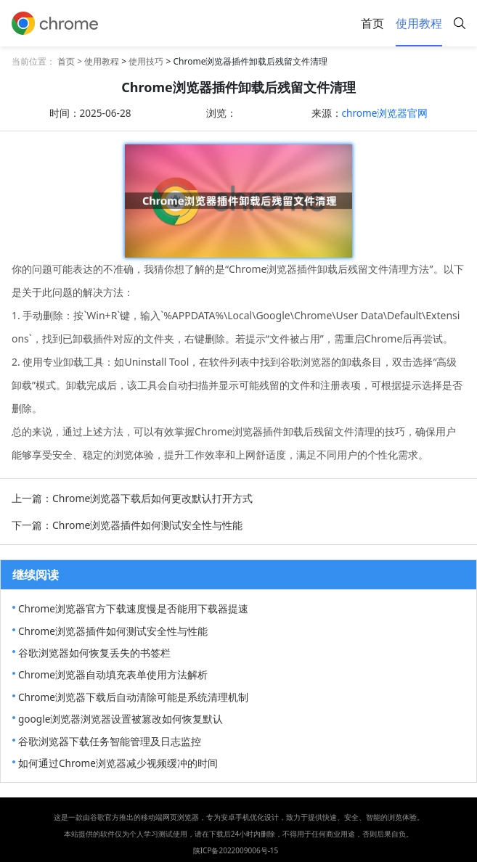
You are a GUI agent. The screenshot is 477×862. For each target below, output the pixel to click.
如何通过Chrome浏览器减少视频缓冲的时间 (118, 763)
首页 (372, 23)
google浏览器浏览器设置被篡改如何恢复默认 (120, 719)
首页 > (70, 61)
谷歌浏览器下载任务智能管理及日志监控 (109, 741)
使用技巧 (146, 61)
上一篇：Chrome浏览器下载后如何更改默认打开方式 (132, 498)
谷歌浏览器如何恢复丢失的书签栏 (94, 653)
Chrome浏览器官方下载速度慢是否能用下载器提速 (133, 608)
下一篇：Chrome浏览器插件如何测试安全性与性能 (127, 525)
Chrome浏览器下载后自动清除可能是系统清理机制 (133, 697)
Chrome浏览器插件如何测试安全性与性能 (113, 631)
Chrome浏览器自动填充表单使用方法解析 (113, 674)
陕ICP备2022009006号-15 (236, 850)
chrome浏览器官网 (385, 113)
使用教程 (419, 23)
